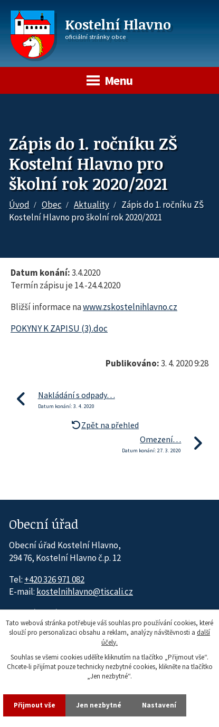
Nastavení (159, 705)
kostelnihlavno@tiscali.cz (84, 591)
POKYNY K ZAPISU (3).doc (59, 328)
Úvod (19, 204)
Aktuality (91, 204)
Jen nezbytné (98, 705)
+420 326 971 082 (54, 579)
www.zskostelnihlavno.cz (130, 307)
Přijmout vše (34, 705)
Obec (52, 204)
